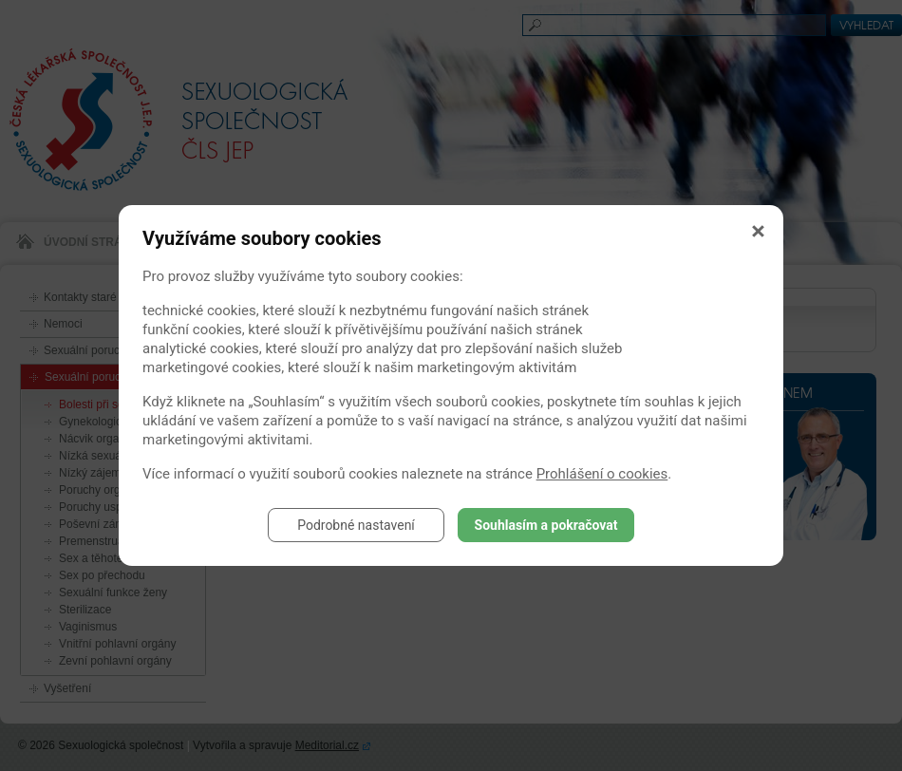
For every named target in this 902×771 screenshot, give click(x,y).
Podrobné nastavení (356, 525)
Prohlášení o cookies (602, 473)
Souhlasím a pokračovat (546, 525)
